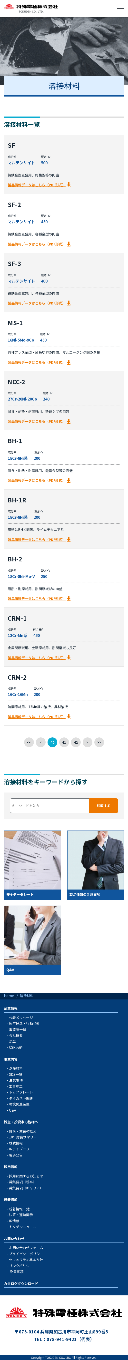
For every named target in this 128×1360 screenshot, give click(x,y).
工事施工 (16, 1086)
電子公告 (16, 1155)
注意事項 (16, 1080)
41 (64, 742)
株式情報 (16, 1143)
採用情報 (11, 1166)
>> (99, 742)
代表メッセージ (21, 1017)
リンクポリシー (21, 1265)
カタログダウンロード (21, 1283)
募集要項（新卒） (22, 1181)
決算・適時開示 (21, 1214)
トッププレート (21, 1092)
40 (52, 742)
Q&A (12, 1110)
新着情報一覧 (19, 1208)
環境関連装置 (19, 1104)
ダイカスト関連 (21, 1098)
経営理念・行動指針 (24, 1023)
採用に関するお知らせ (26, 1176)
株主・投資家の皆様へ (21, 1121)
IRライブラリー (21, 1148)
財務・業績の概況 (22, 1131)
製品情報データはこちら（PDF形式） (37, 184)
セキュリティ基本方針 (26, 1259)
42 (76, 742)
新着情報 (11, 1199)
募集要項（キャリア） (26, 1187)
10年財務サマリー (23, 1137)
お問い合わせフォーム (26, 1247)
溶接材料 (16, 1068)
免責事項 (16, 1271)
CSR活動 (15, 1047)
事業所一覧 (17, 1029)
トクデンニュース (22, 1226)
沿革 (12, 1041)
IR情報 (14, 1220)
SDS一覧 (15, 1074)
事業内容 (11, 1059)
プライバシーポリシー (26, 1253)
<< (29, 742)
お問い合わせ (14, 1238)
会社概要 (16, 1035)
